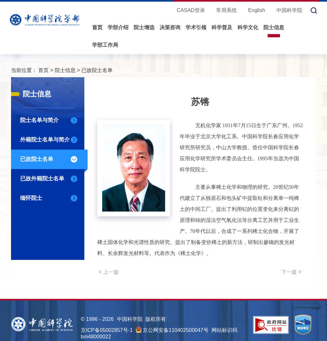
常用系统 (226, 10)
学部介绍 (118, 27)
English (256, 10)
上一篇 (109, 272)
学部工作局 (105, 45)
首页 (97, 27)
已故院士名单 (97, 70)
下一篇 (291, 272)
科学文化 (247, 27)
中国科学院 (289, 10)
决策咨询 (170, 27)
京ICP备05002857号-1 (107, 330)
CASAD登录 (191, 10)
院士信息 (273, 27)
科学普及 (222, 27)
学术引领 (196, 27)
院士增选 (144, 27)
